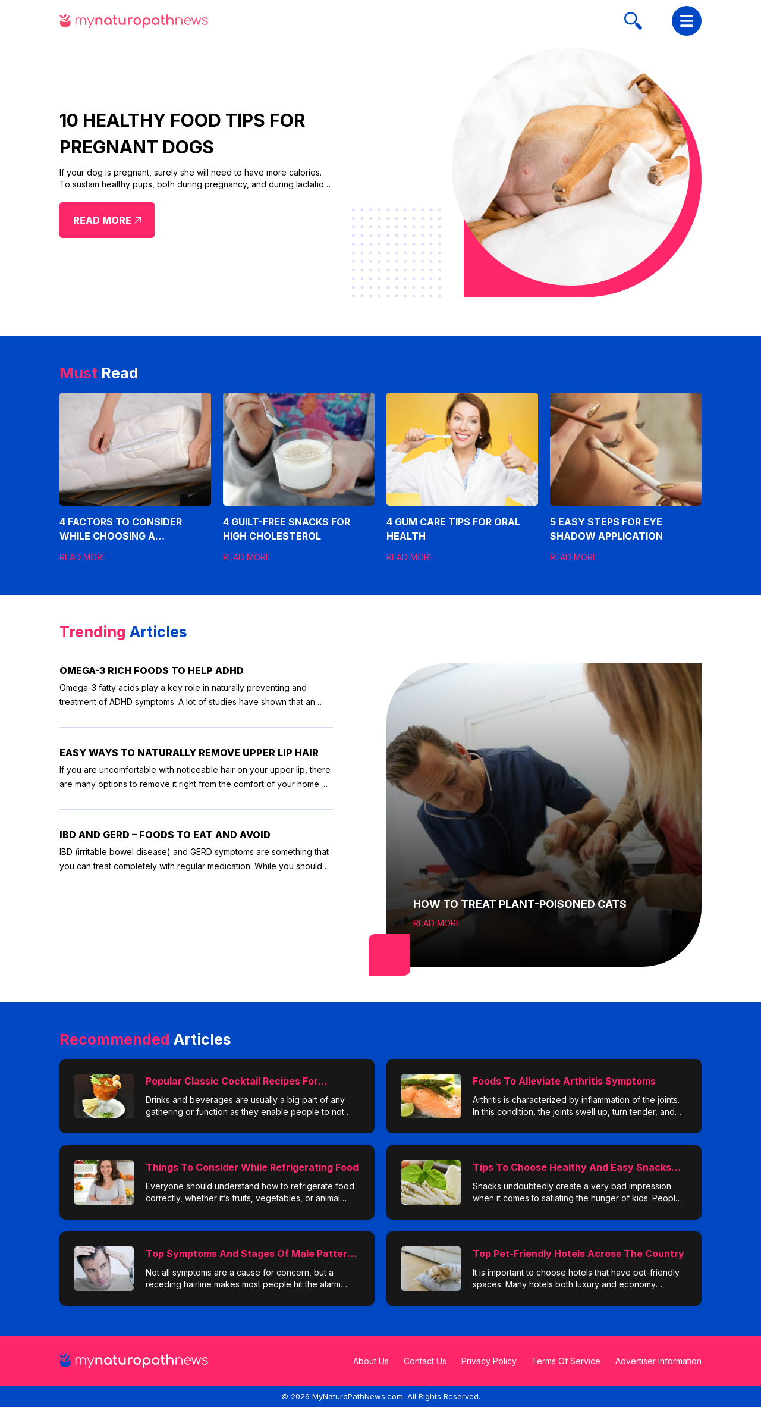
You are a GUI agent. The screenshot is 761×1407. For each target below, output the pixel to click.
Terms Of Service (566, 1361)
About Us (371, 1361)
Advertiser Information (658, 1361)
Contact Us (425, 1361)
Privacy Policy (489, 1361)
